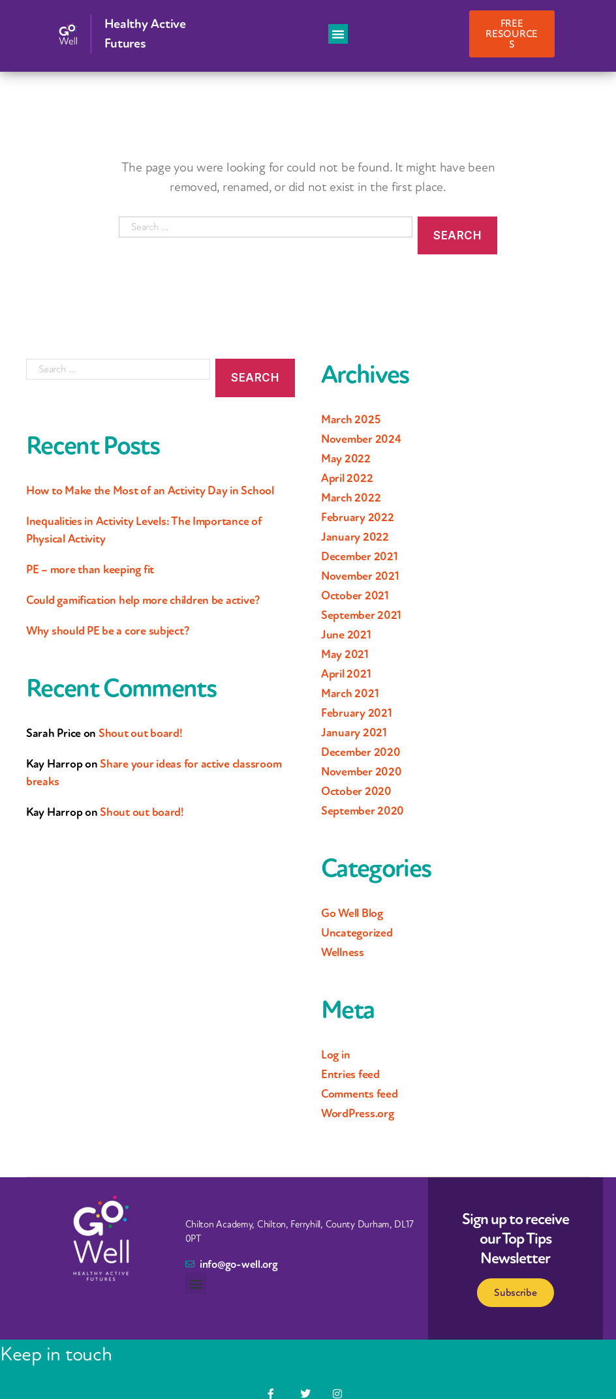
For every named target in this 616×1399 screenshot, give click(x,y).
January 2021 (354, 732)
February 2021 (356, 713)
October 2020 (356, 791)
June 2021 (346, 634)
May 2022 (346, 458)
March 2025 (350, 419)
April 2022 (347, 478)
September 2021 (361, 615)
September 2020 (362, 811)
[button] (338, 34)
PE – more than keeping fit (90, 569)
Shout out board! (141, 733)
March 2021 (349, 693)
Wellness (342, 952)
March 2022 (350, 497)
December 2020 (361, 752)
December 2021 (359, 556)
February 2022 (357, 517)
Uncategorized (357, 932)
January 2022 (355, 537)
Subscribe (515, 1292)
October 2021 (355, 595)
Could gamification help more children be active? (143, 600)
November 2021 (360, 576)
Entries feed (350, 1074)
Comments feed (359, 1094)
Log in (335, 1054)
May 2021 (345, 654)
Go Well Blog (352, 913)
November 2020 (361, 771)
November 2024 (361, 439)
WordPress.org (357, 1113)
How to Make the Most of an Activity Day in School (150, 490)
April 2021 (346, 674)
